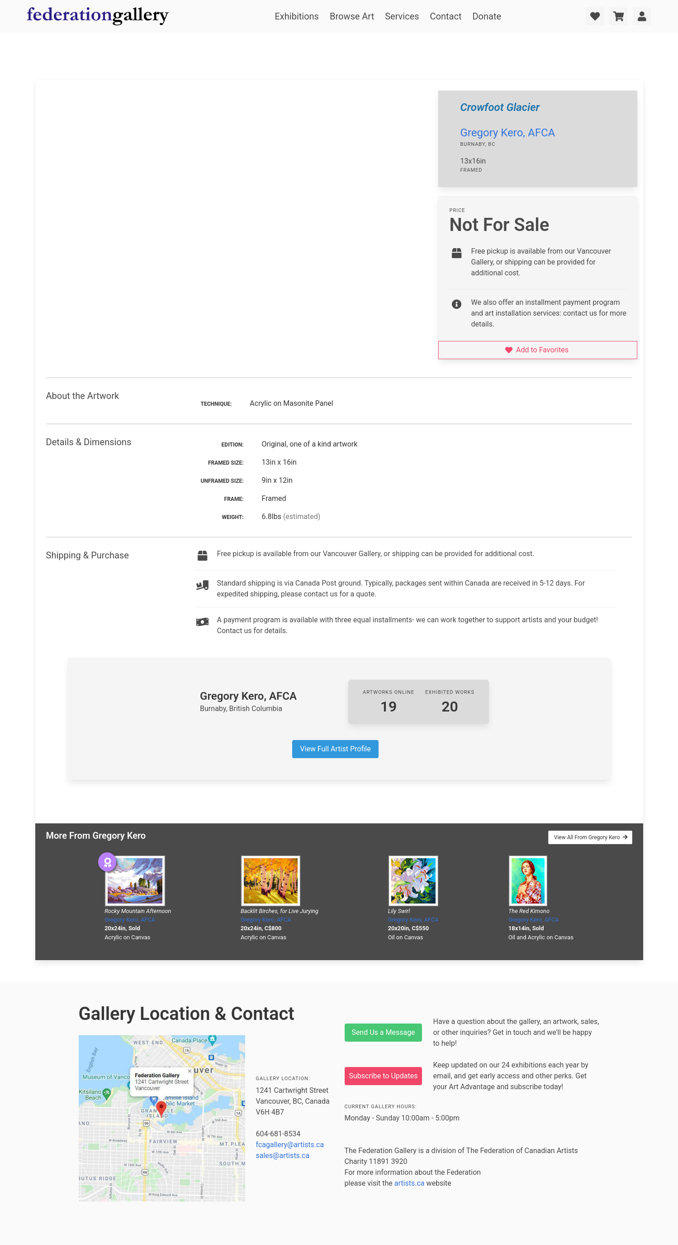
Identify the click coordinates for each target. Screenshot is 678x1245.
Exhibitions (297, 16)
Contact (446, 16)
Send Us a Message (383, 1032)
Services (402, 16)
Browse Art (352, 16)
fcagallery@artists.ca (290, 1144)
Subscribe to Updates (383, 1076)
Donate (486, 16)
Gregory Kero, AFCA (507, 132)
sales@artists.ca (283, 1155)
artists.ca (409, 1183)
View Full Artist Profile (335, 749)
